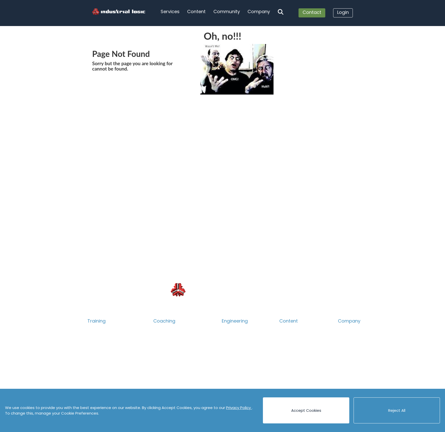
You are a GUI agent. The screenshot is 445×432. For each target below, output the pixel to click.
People (345, 337)
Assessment (165, 371)
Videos (285, 388)
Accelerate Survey (171, 363)
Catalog (95, 337)
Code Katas (290, 371)
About (344, 329)
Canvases (289, 346)
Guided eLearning (104, 388)
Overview (96, 329)
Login (343, 12)
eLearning (97, 379)
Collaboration (101, 363)
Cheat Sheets (292, 363)
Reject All (396, 410)
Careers (346, 346)
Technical (97, 346)
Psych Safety (100, 371)
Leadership (164, 354)
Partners (346, 371)
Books (285, 337)
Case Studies (292, 354)
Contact (312, 12)
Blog (283, 329)
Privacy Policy (239, 407)
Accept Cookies (306, 410)
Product (95, 354)
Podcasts (288, 379)
